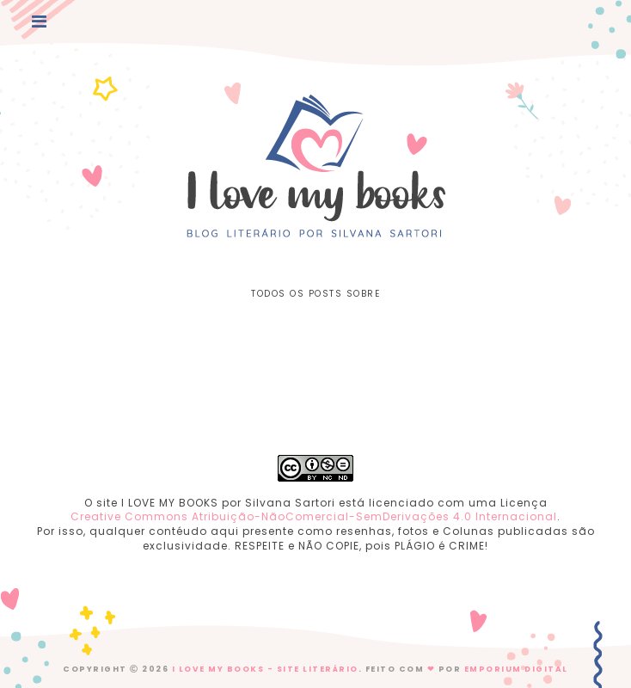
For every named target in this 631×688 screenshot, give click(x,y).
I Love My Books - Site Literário (265, 669)
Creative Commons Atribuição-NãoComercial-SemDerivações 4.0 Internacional (313, 516)
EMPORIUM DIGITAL (516, 669)
